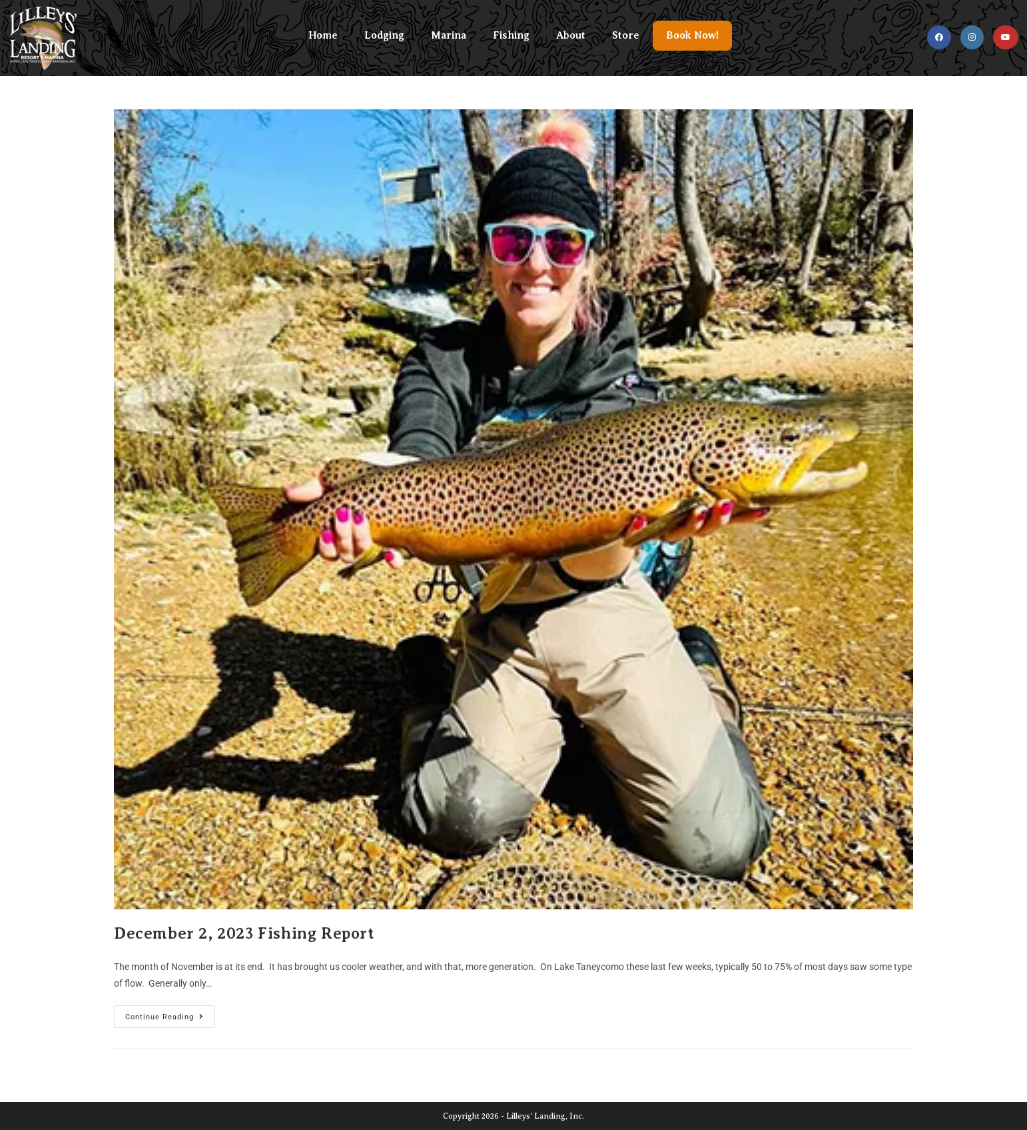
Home (323, 35)
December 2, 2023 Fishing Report (244, 933)
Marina (448, 35)
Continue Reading (170, 1013)
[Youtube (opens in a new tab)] (1005, 37)
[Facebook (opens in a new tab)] (939, 37)
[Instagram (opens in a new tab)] (972, 37)
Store (625, 35)
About (570, 35)
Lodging (384, 35)
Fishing (511, 35)
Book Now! (692, 35)
